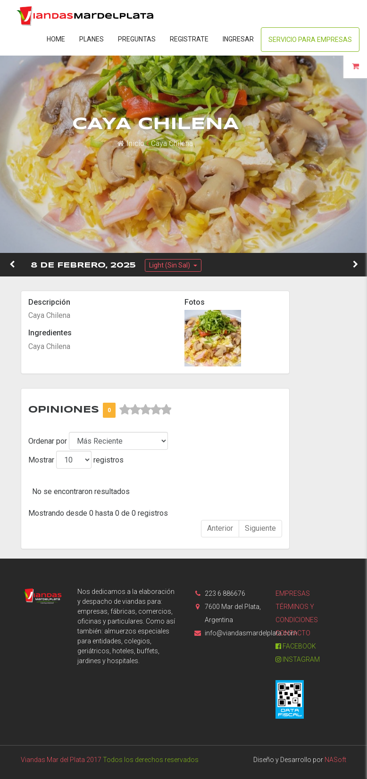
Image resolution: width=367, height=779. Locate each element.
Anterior (220, 528)
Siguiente (260, 528)
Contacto (292, 633)
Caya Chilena (172, 143)
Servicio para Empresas (310, 39)
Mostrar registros (76, 460)
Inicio (130, 143)
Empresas (292, 593)
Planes (91, 39)
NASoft (335, 759)
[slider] (145, 409)
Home (56, 39)
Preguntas (137, 39)
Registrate (189, 39)
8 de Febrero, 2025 (83, 265)
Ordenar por (47, 441)
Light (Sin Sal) (170, 265)
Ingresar (238, 39)
